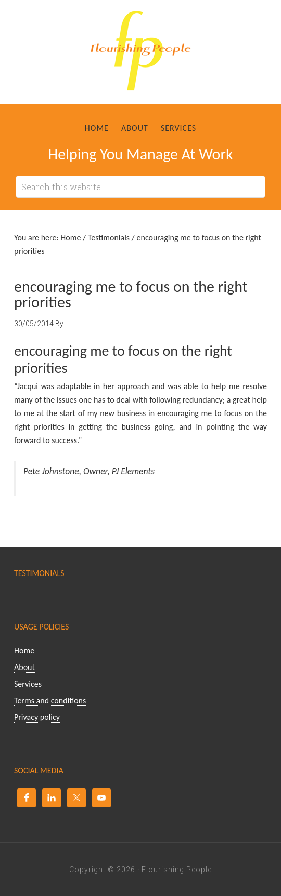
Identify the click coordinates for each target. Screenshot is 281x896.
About (24, 667)
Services (28, 684)
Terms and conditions (50, 700)
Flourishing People (140, 54)
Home (24, 651)
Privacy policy (37, 717)
